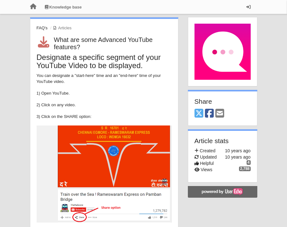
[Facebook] (209, 113)
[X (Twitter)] (198, 113)
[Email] (219, 113)
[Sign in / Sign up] (248, 7)
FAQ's (42, 28)
